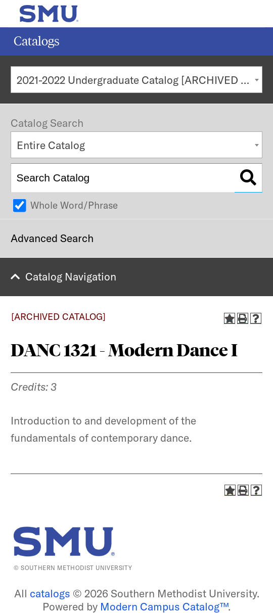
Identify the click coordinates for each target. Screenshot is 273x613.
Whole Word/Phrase (74, 205)
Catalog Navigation (70, 276)
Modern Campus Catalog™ (164, 606)
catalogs (50, 593)
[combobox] (136, 79)
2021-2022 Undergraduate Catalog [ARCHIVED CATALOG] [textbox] (139, 79)
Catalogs (37, 41)
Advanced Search (52, 238)
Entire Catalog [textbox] (51, 145)
